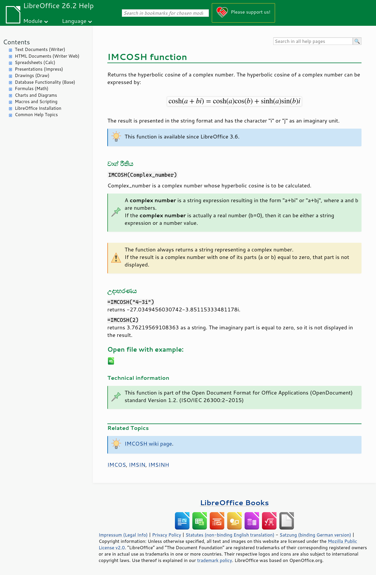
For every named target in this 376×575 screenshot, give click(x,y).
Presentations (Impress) (39, 69)
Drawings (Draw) (32, 75)
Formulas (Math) (31, 88)
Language (74, 21)
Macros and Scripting (36, 101)
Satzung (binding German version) (315, 535)
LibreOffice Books (234, 502)
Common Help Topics (36, 115)
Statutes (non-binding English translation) (229, 535)
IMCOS (116, 464)
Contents (16, 41)
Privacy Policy (166, 535)
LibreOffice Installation (38, 108)
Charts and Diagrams (36, 95)
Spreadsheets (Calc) (35, 62)
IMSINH (158, 464)
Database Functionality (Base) (45, 82)
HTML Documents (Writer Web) (47, 56)
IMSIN (137, 464)
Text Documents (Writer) (40, 49)
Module (32, 21)
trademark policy (214, 560)
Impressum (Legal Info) (123, 535)
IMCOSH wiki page (148, 443)
